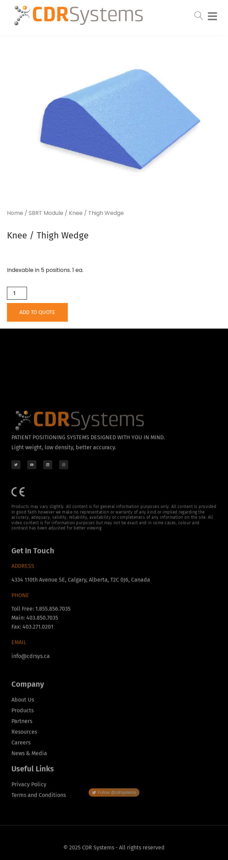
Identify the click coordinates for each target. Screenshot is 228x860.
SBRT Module (46, 213)
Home (15, 213)
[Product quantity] (17, 293)
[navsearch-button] (199, 13)
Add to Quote (37, 312)
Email (18, 676)
